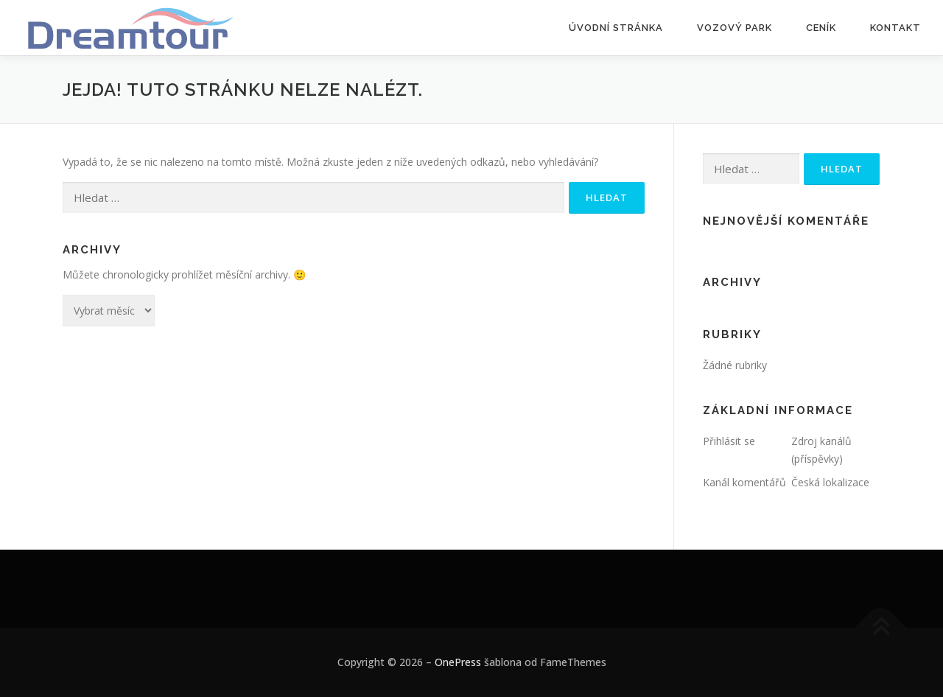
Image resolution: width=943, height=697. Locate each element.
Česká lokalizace (830, 482)
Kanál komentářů (744, 482)
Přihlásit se (729, 441)
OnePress (458, 662)
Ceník (821, 27)
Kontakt (895, 27)
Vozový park (734, 27)
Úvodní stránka (616, 27)
